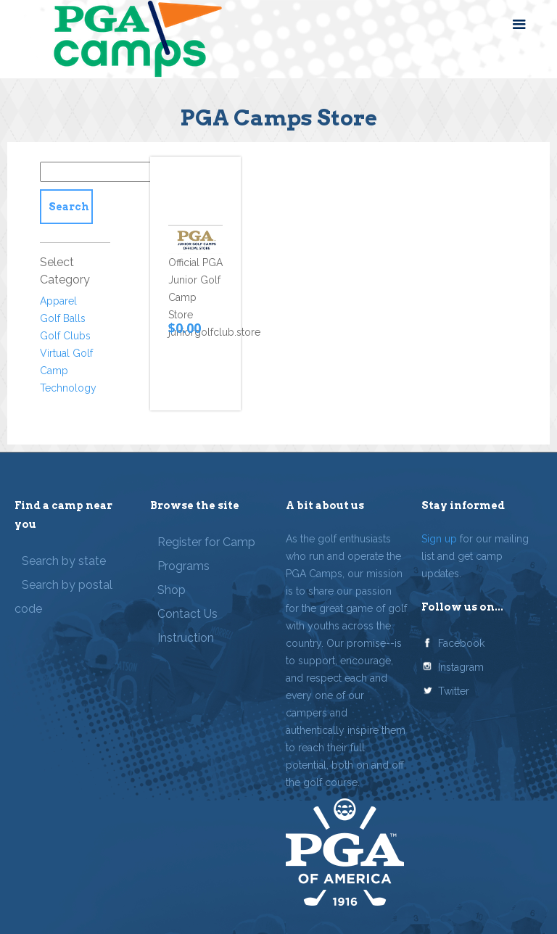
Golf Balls (63, 318)
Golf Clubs (65, 336)
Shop (171, 590)
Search (69, 206)
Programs (183, 566)
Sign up (439, 539)
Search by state (64, 561)
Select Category (65, 270)
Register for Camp (206, 542)
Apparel (58, 301)
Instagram (461, 667)
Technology (68, 388)
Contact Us (187, 614)
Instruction (185, 638)
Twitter (453, 691)
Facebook (461, 643)
